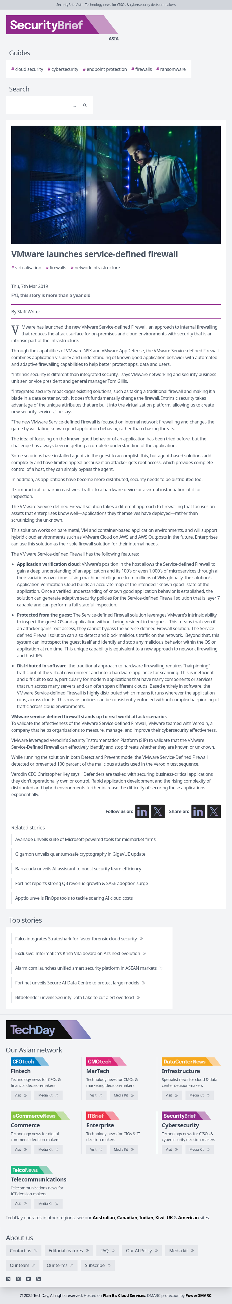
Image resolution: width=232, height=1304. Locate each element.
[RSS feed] (38, 1279)
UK (170, 1218)
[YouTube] (28, 1279)
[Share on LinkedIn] (198, 811)
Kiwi (159, 1218)
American (188, 1218)
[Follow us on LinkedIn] (142, 811)
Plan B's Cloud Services (124, 1295)
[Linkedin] (8, 1279)
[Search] (43, 105)
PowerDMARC (198, 1295)
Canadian (127, 1218)
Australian (104, 1218)
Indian (146, 1218)
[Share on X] (214, 811)
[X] (18, 1279)
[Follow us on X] (158, 811)
